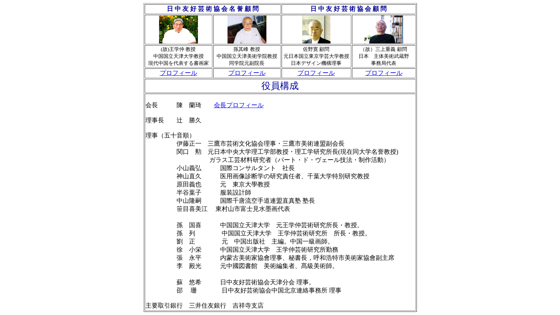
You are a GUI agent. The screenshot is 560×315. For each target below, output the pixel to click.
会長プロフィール (239, 105)
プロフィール (178, 73)
